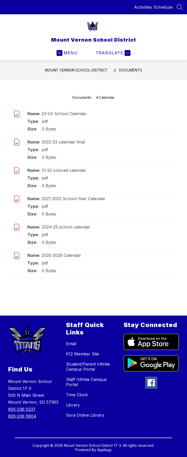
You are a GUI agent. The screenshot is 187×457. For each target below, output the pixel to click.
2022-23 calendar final (63, 142)
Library (73, 404)
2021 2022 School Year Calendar (73, 198)
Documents (130, 70)
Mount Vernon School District (76, 70)
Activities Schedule (153, 7)
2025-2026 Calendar (61, 255)
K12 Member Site (82, 353)
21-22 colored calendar (64, 170)
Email (71, 343)
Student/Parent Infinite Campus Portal (88, 367)
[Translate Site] (112, 53)
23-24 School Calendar (64, 113)
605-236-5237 (22, 409)
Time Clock (77, 394)
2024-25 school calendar (66, 227)
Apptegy (104, 450)
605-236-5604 (22, 416)
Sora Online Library (85, 415)
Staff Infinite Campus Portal (86, 382)
